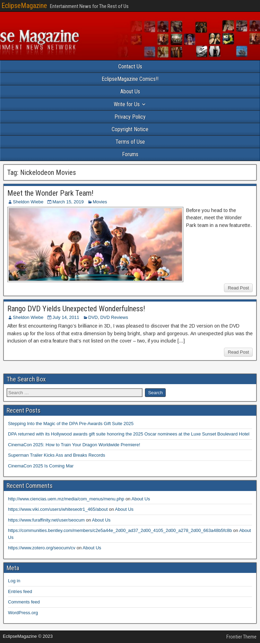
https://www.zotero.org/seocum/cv (41, 547)
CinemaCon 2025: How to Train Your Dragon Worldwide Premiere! (74, 444)
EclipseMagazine (24, 5)
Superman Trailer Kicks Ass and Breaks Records (56, 455)
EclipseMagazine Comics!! (130, 79)
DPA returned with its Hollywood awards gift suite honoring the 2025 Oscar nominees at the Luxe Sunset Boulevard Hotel (128, 434)
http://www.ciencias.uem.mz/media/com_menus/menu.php (66, 498)
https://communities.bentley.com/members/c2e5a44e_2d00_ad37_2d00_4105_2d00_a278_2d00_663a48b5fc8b (120, 530)
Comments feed (24, 601)
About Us (130, 91)
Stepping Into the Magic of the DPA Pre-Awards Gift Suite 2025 (70, 423)
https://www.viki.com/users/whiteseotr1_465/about (58, 509)
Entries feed (20, 591)
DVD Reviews (114, 317)
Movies (100, 201)
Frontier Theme (241, 637)
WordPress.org (23, 612)
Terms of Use (130, 141)
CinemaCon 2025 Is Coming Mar (40, 465)
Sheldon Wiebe (28, 201)
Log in (14, 580)
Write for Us (127, 104)
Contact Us (130, 66)
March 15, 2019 (68, 201)
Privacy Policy (130, 116)
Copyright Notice (130, 129)
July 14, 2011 (65, 317)
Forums (130, 154)
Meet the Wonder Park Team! (50, 193)
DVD (93, 317)
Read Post (238, 287)
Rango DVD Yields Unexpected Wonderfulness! (76, 308)
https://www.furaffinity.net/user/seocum (46, 520)
